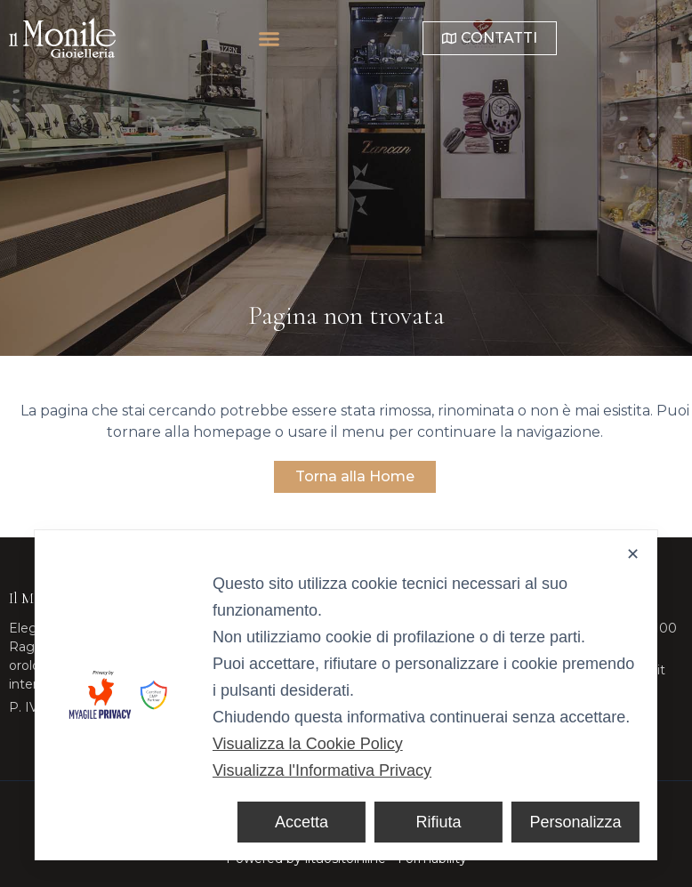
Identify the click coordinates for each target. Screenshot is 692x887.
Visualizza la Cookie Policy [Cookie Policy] (308, 744)
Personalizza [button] (576, 822)
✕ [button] (633, 554)
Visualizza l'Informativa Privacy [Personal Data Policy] (322, 770)
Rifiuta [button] (439, 822)
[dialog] (346, 695)
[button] (325, 38)
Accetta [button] (301, 822)
